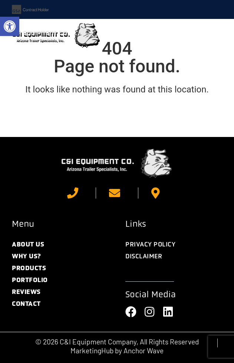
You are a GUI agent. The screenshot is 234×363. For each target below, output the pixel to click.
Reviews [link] (26, 292)
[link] (9, 26)
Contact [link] (26, 304)
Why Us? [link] (26, 256)
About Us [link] (28, 244)
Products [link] (29, 268)
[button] (213, 36)
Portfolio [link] (30, 280)
